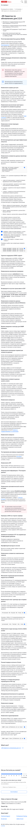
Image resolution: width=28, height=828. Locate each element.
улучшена (18, 458)
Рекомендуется (5, 45)
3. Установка (18, 9)
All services (4, 818)
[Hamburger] (25, 2)
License (3, 825)
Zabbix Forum (19, 818)
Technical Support (5, 816)
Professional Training (21, 816)
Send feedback (14, 791)
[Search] (22, 2)
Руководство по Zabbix (7, 9)
